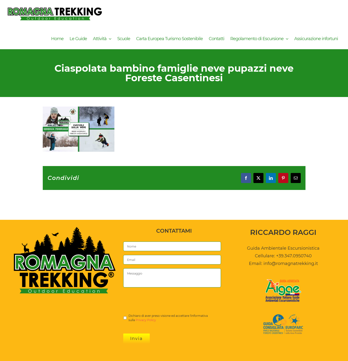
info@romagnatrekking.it (290, 263)
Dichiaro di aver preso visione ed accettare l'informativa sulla (168, 318)
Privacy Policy (146, 320)
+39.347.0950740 (294, 256)
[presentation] (159, 300)
